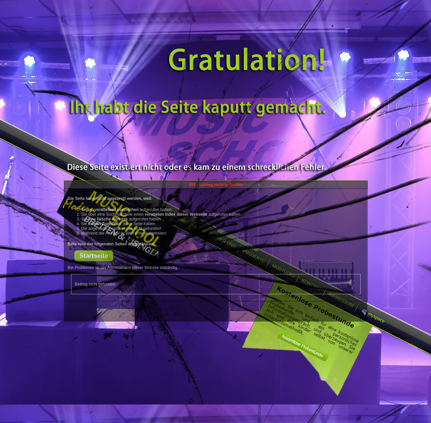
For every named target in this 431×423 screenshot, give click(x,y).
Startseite (93, 255)
